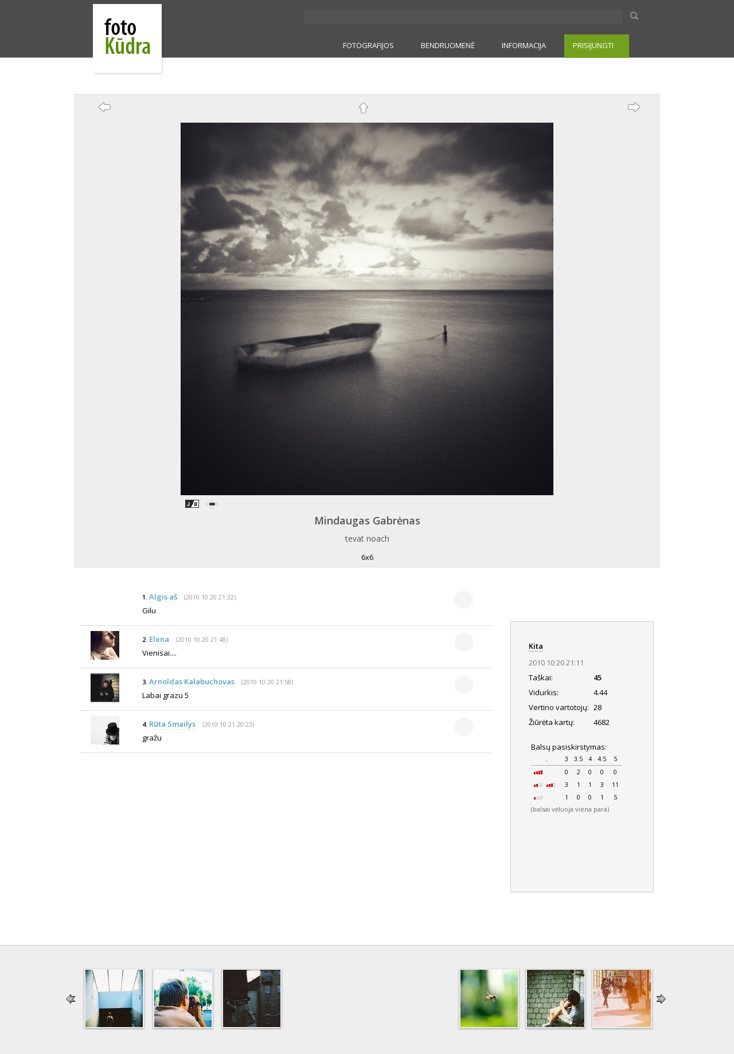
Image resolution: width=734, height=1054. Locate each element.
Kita (536, 646)
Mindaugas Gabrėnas (367, 520)
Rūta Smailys (172, 724)
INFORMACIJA (524, 45)
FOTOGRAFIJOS (368, 45)
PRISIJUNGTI (593, 45)
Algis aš (163, 596)
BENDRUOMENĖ (448, 45)
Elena (159, 639)
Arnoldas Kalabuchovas (192, 681)
